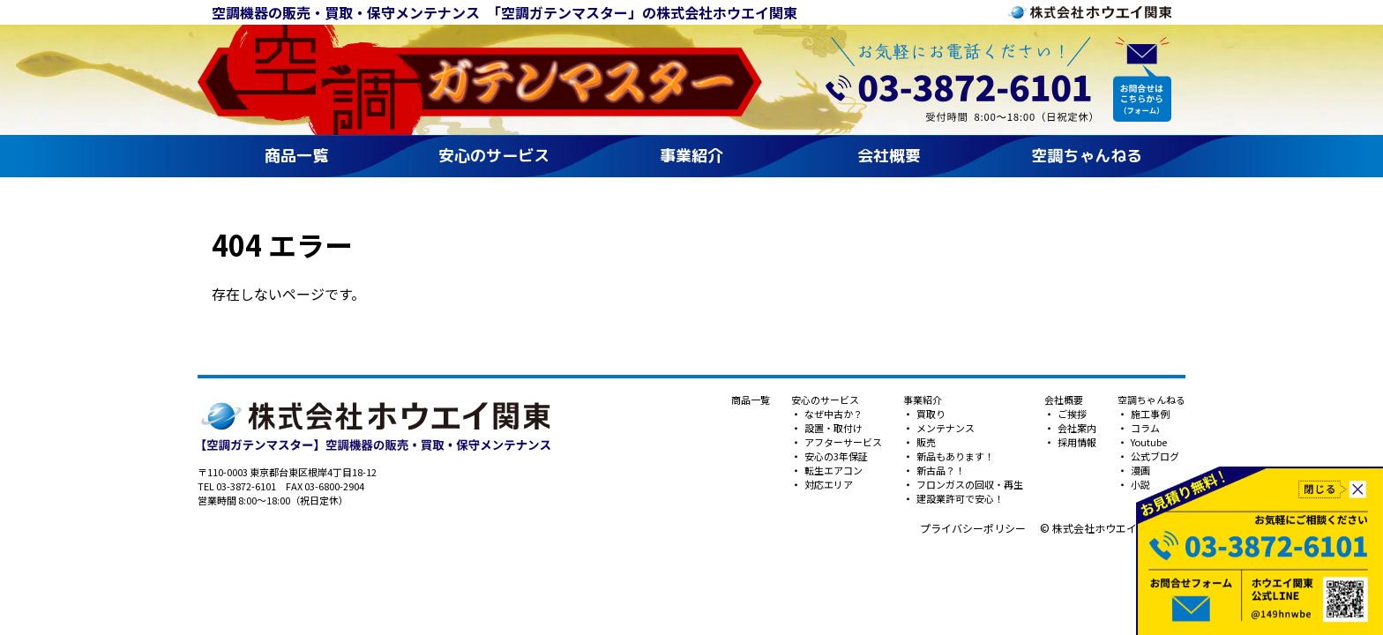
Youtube (1148, 442)
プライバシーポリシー (973, 527)
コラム (1144, 428)
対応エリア (828, 484)
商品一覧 (296, 156)
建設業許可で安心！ (959, 498)
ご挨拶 (1071, 414)
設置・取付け (833, 428)
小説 (1139, 484)
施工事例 (1149, 414)
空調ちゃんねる (1086, 156)
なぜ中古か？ (833, 414)
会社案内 (1076, 428)
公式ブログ (1154, 456)
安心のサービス (493, 156)
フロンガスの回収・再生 (969, 484)
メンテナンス (945, 428)
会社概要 (889, 156)
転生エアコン (833, 470)
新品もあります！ (954, 456)
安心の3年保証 (835, 456)
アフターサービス (842, 442)
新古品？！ (940, 470)
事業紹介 (691, 156)
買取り (930, 414)
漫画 (1139, 470)
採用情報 (1076, 442)
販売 (925, 442)
